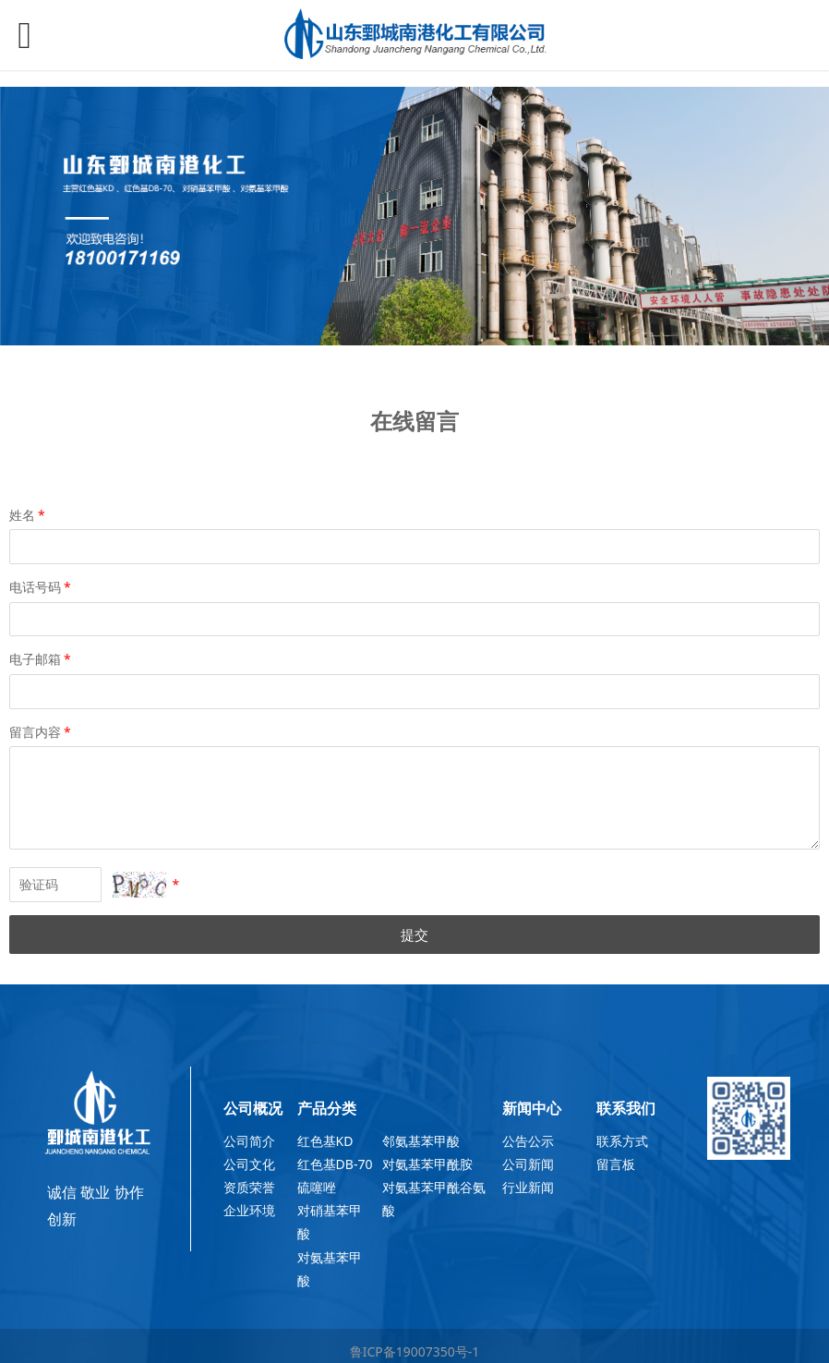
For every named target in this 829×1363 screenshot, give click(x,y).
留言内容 (41, 732)
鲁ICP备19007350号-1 (415, 1351)
